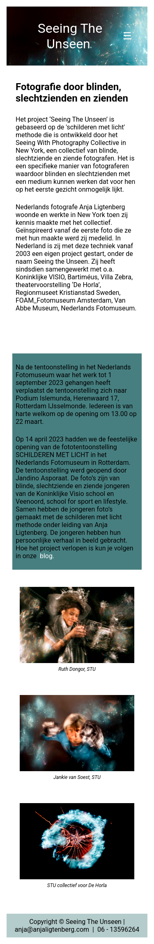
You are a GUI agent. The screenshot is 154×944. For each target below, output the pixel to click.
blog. (47, 556)
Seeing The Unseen (70, 36)
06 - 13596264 (118, 929)
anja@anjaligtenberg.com (52, 929)
